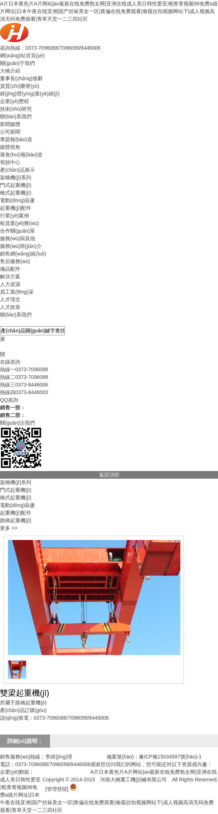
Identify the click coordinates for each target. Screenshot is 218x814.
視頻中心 (10, 162)
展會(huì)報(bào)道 (21, 155)
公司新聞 (10, 132)
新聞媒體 (10, 124)
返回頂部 (109, 475)
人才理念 (10, 299)
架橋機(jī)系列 (15, 177)
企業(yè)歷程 (14, 101)
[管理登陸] (57, 789)
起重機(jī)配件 (15, 208)
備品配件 (10, 269)
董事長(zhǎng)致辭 (21, 78)
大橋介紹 (10, 71)
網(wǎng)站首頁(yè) (22, 55)
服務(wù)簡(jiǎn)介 (21, 246)
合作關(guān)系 (17, 231)
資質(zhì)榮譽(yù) (19, 86)
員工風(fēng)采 (17, 292)
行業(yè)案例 (14, 215)
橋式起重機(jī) (15, 193)
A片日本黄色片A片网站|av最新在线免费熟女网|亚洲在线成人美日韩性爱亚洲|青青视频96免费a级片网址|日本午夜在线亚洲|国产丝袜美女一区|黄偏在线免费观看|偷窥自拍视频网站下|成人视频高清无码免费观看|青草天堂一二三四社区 (109, 11)
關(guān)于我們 (17, 63)
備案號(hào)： (123, 757)
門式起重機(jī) (15, 185)
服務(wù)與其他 (17, 238)
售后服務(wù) (15, 261)
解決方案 (10, 276)
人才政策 (10, 307)
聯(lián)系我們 (16, 116)
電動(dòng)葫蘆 (17, 200)
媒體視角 (10, 147)
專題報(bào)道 (16, 139)
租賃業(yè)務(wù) (19, 223)
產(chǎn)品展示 (17, 170)
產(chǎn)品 (12, 322)
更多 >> (8, 528)
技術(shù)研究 (16, 109)
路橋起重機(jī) (15, 520)
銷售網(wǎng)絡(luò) (23, 254)
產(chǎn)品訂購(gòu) (23, 710)
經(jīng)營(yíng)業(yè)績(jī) (29, 94)
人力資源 (10, 284)
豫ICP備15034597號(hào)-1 (170, 757)
